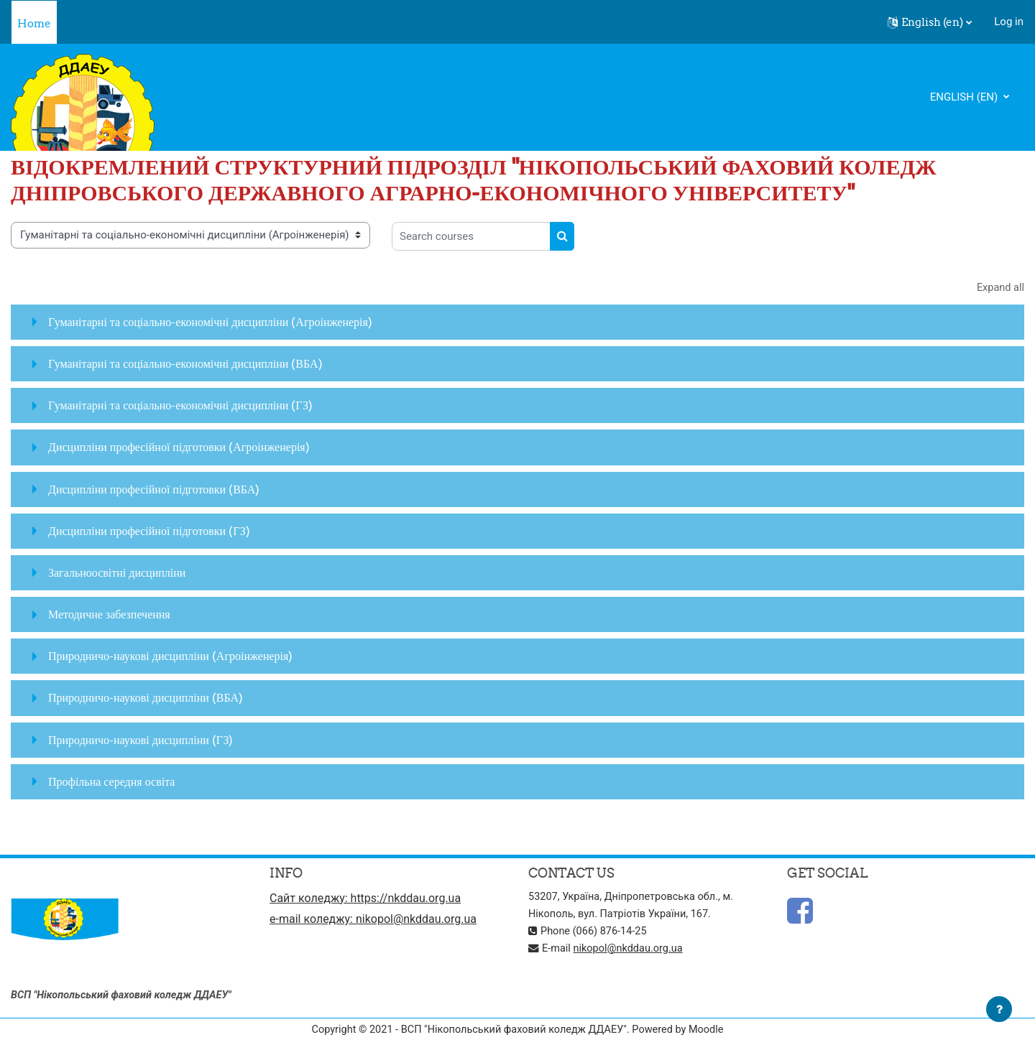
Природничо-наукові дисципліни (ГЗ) (141, 740)
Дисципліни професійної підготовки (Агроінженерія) (179, 447)
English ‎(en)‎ (965, 96)
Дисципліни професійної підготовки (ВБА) (153, 489)
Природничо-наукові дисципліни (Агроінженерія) (170, 656)
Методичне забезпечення (109, 615)
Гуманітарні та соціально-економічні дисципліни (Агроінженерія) (210, 322)
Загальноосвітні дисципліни (116, 573)
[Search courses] (471, 236)
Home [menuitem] (34, 23)
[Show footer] (999, 1009)
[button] (930, 22)
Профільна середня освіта (111, 782)
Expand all (999, 288)
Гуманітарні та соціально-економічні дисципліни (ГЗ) (180, 406)
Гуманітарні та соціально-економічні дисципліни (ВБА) (185, 364)
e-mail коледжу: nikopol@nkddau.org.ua (373, 921)
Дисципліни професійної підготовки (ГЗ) (149, 531)
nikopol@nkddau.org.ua (632, 948)
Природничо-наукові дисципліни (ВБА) (145, 698)
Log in (1009, 21)
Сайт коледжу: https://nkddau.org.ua (365, 899)
